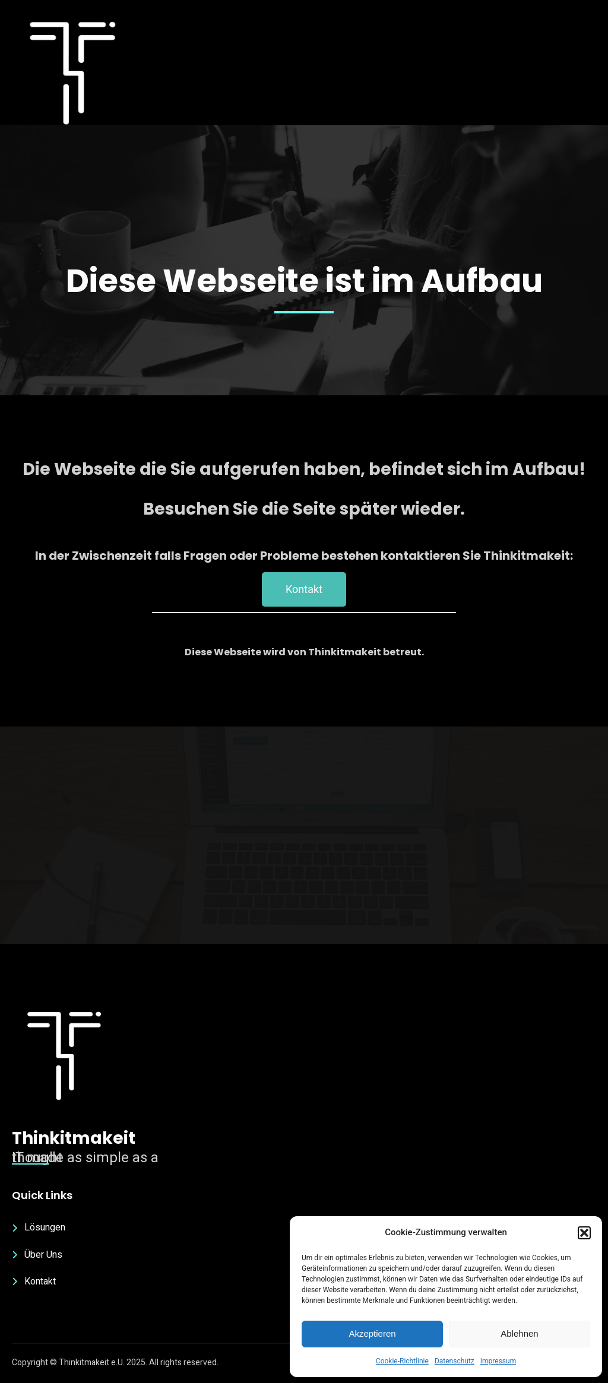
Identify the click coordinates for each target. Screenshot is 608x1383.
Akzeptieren (372, 1333)
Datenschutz (454, 1361)
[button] (584, 1233)
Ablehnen (519, 1333)
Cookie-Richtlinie (402, 1361)
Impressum (498, 1361)
